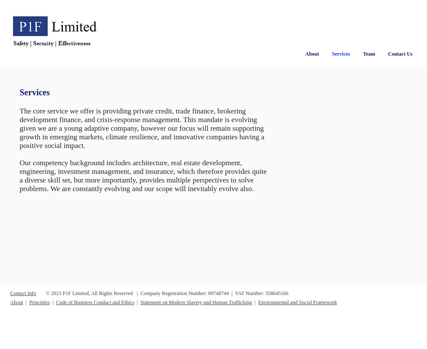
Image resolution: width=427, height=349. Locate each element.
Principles (39, 302)
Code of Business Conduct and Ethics (95, 302)
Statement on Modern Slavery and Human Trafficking (196, 302)
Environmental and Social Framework (297, 302)
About (16, 302)
